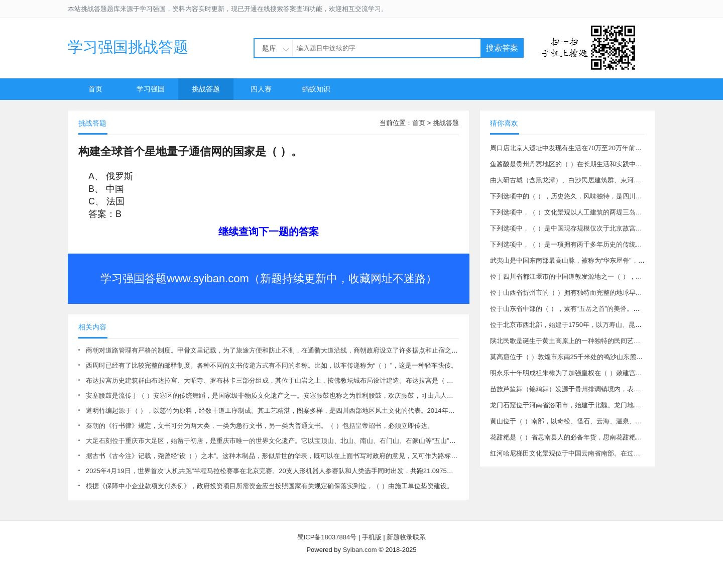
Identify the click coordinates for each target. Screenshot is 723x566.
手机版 (372, 537)
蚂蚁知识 (316, 89)
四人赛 (261, 89)
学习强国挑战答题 (128, 47)
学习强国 (151, 89)
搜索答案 (502, 48)
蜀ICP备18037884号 (327, 537)
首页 (95, 89)
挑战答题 (206, 89)
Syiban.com (360, 549)
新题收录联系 (406, 537)
